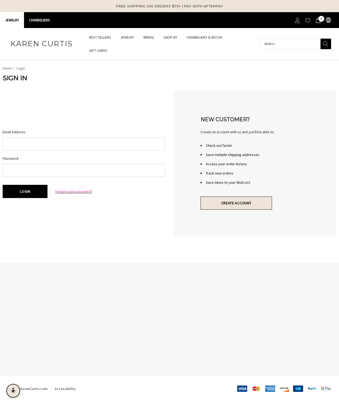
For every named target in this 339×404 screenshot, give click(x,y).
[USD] (328, 20)
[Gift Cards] (98, 50)
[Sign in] (297, 20)
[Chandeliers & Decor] (204, 37)
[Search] (326, 44)
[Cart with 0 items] (318, 20)
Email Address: (14, 132)
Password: (11, 158)
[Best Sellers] (100, 37)
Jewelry (12, 20)
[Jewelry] (127, 37)
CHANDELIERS (39, 20)
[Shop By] (170, 37)
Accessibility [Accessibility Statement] (65, 388)
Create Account (236, 203)
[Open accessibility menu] (13, 391)
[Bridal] (149, 37)
